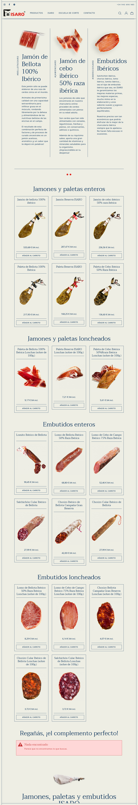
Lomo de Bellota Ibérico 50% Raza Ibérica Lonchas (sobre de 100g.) (31, 591)
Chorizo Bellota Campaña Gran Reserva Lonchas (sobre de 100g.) (106, 591)
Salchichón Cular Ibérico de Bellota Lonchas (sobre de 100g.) (69, 661)
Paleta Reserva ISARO (69, 267)
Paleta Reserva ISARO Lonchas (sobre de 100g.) (69, 351)
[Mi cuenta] (126, 12)
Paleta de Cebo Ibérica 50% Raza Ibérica (106, 268)
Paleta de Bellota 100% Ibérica (31, 268)
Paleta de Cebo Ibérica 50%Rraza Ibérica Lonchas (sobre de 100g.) (106, 352)
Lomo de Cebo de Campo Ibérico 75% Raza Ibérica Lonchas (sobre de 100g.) (69, 591)
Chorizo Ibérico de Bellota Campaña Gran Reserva (69, 505)
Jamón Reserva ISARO (69, 199)
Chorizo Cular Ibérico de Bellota (106, 503)
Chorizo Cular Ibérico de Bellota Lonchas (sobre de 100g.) (31, 661)
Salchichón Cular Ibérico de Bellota (31, 503)
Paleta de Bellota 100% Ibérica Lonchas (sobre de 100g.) (31, 352)
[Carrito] (131, 12)
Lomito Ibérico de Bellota (31, 435)
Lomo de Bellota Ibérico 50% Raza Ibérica (69, 436)
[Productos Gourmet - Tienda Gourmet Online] (14, 12)
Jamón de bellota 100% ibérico (31, 201)
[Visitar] (5, 4)
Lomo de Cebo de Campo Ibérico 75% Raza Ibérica (107, 436)
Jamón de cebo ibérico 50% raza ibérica (106, 201)
